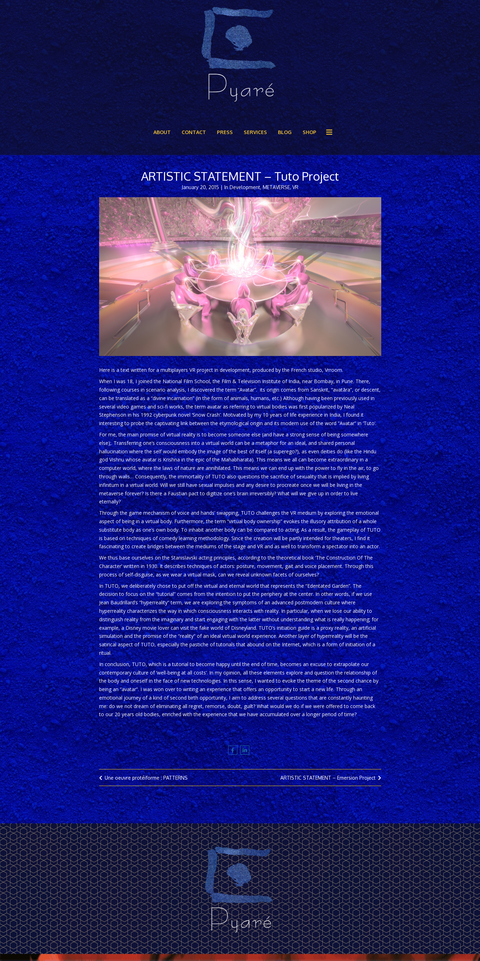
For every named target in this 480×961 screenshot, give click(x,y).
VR (295, 187)
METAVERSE (276, 187)
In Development (242, 187)
